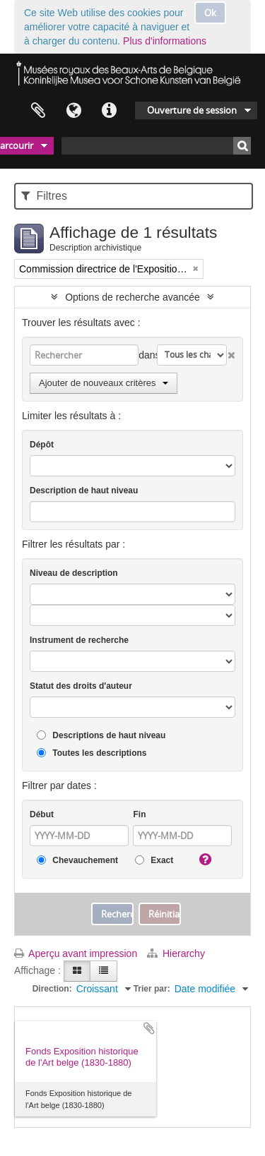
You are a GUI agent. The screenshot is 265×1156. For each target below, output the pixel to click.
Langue (73, 110)
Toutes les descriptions (91, 753)
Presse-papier (38, 110)
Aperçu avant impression (75, 953)
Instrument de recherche (79, 640)
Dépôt (42, 445)
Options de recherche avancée (132, 297)
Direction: (52, 989)
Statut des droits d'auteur (81, 686)
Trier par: (152, 989)
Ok (210, 12)
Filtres (44, 196)
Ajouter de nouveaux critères (103, 383)
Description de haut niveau (84, 490)
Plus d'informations (164, 41)
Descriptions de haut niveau (101, 735)
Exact (154, 860)
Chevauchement (77, 860)
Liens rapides (108, 110)
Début (42, 814)
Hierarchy (176, 953)
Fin (139, 814)
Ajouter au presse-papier (149, 1028)
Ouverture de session (192, 110)
